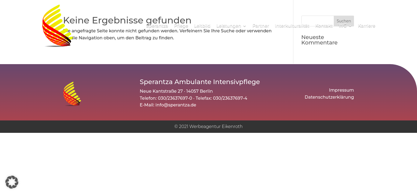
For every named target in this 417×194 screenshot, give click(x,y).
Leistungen (228, 25)
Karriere (366, 25)
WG (343, 25)
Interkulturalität (292, 25)
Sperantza (157, 25)
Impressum (341, 90)
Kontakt (324, 25)
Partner (260, 25)
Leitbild (202, 25)
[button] (12, 182)
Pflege (181, 25)
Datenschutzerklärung (329, 97)
